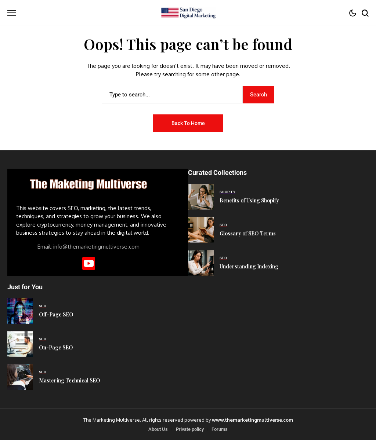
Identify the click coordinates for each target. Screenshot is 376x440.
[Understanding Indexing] (201, 263)
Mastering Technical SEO (69, 380)
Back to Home (188, 123)
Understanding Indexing (249, 266)
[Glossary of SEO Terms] (201, 230)
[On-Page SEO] (20, 344)
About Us (158, 429)
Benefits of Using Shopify (249, 200)
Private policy (190, 429)
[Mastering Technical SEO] (20, 377)
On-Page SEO (56, 347)
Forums (220, 429)
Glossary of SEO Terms (248, 233)
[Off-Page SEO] (20, 311)
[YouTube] (88, 263)
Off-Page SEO (56, 314)
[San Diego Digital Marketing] (188, 13)
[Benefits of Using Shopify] (201, 197)
